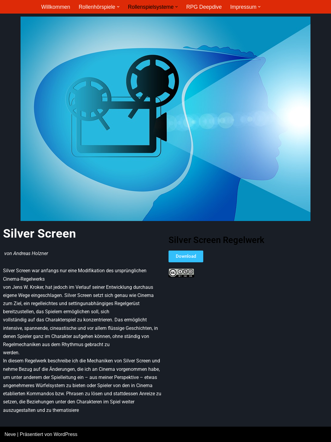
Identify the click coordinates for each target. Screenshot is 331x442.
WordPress (65, 434)
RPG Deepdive (204, 7)
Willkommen (55, 7)
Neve (10, 434)
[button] (118, 6)
